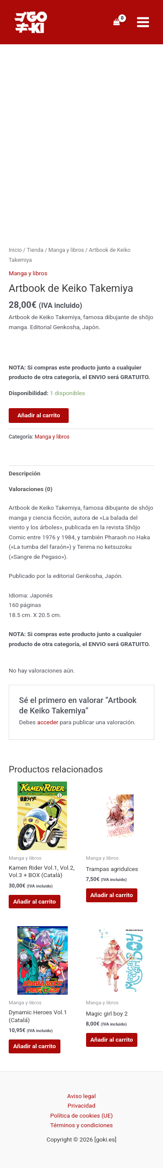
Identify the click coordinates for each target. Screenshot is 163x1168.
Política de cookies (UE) (81, 1115)
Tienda (35, 250)
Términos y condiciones (81, 1125)
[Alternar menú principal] (143, 22)
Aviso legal (81, 1095)
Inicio (15, 250)
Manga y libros (66, 250)
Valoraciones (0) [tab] (31, 488)
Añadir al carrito (38, 415)
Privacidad (82, 1105)
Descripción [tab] (24, 473)
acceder (47, 722)
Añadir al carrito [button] (34, 901)
